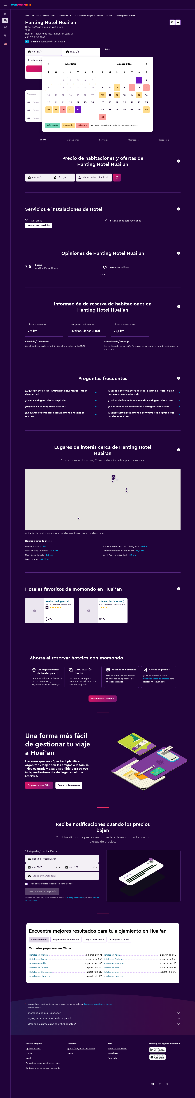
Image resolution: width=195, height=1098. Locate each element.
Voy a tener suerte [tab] (94, 939)
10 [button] (78, 87)
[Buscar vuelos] (5, 14)
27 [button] (48, 109)
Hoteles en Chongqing (40, 972)
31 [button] (78, 109)
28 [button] (56, 109)
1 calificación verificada (52, 41)
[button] (5, 4)
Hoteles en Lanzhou (113, 976)
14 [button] (56, 95)
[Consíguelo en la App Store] (157, 1057)
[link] (103, 698)
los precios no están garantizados (98, 1004)
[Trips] (5, 36)
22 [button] (63, 102)
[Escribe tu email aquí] (65, 876)
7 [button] (56, 87)
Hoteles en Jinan (111, 972)
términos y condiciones (74, 898)
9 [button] (70, 87)
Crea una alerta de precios (156, 679)
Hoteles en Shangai (38, 955)
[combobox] (65, 859)
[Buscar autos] (5, 27)
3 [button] (78, 80)
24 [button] (77, 102)
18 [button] (85, 95)
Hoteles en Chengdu (39, 976)
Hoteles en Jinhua (112, 968)
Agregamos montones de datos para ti (104, 1018)
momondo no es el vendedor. (104, 1013)
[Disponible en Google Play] (157, 1050)
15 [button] (63, 95)
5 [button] (92, 80)
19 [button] (92, 95)
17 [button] (78, 95)
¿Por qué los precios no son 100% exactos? (104, 1024)
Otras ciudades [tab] (39, 939)
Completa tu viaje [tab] (119, 939)
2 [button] (70, 80)
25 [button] (85, 102)
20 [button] (48, 102)
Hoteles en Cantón (112, 959)
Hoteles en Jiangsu (85, 16)
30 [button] (70, 109)
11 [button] (85, 87)
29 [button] (63, 109)
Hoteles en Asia (49, 16)
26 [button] (92, 102)
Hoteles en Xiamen (38, 959)
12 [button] (92, 87)
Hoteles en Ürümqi (38, 968)
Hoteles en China (66, 16)
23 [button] (70, 102)
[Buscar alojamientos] (5, 20)
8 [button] (63, 87)
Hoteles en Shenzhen (113, 963)
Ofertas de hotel (32, 16)
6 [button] (48, 87)
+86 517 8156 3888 (35, 37)
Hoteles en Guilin (37, 963)
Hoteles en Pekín (111, 955)
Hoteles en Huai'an (104, 16)
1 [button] (63, 80)
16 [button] (70, 95)
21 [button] (56, 102)
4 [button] (85, 80)
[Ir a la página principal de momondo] (21, 4)
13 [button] (49, 95)
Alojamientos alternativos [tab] (66, 939)
